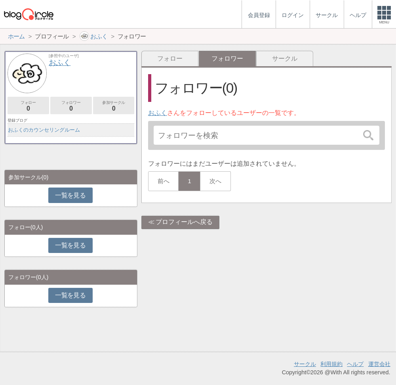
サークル (284, 58)
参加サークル (114, 106)
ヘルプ (355, 364)
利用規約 (331, 364)
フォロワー (71, 106)
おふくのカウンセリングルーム (44, 130)
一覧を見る (70, 195)
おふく (157, 112)
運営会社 (379, 364)
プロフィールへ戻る (184, 221)
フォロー (170, 58)
